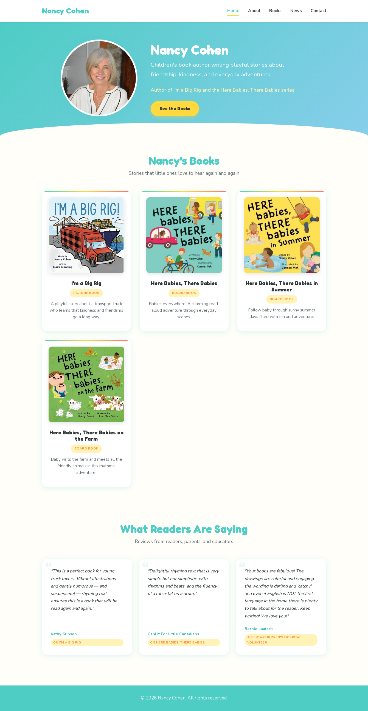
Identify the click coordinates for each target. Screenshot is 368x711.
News (296, 11)
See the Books (174, 108)
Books (275, 11)
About (254, 11)
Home (233, 11)
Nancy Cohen (65, 10)
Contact (318, 11)
